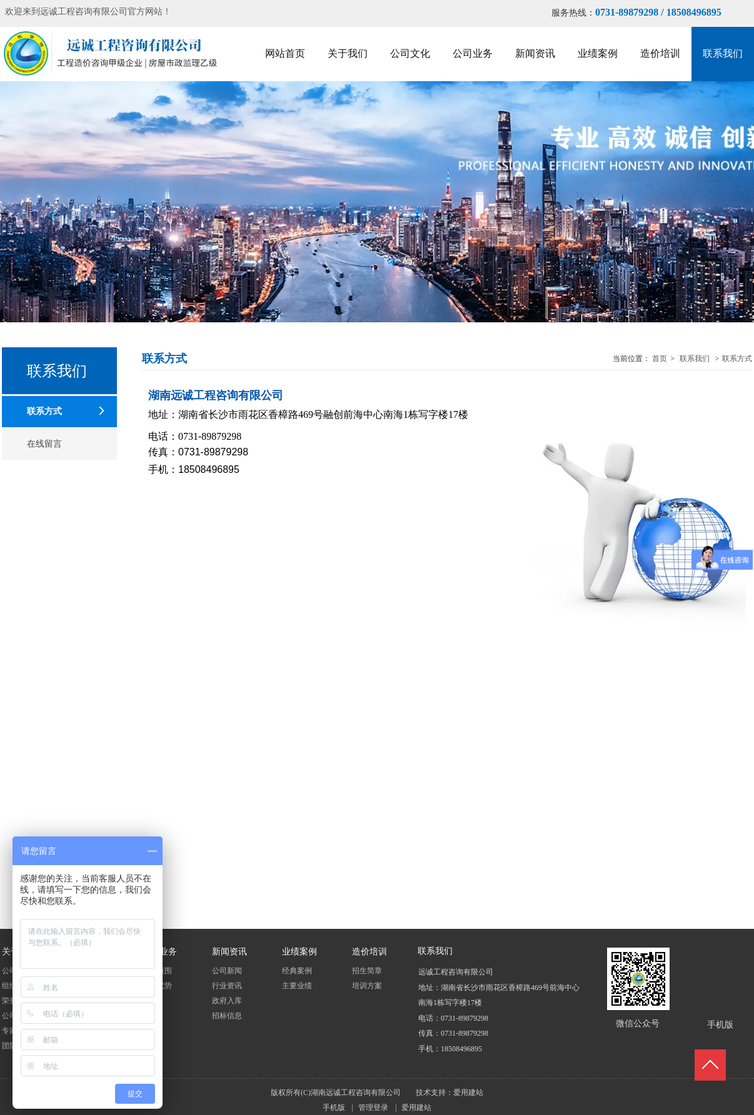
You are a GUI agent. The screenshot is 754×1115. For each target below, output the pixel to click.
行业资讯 (227, 985)
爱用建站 (468, 1092)
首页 (659, 358)
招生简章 (367, 970)
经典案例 (297, 970)
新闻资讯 (229, 952)
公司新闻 (227, 970)
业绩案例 (299, 952)
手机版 (334, 1107)
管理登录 (373, 1107)
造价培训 (369, 952)
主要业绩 (297, 985)
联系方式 (737, 358)
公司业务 (159, 952)
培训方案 (367, 985)
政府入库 (227, 1000)
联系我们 (695, 358)
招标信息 (227, 1015)
